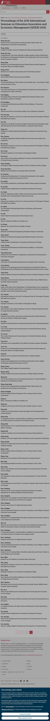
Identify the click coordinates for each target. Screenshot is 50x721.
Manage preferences (8, 709)
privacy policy (10, 706)
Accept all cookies (25, 714)
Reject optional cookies (25, 718)
